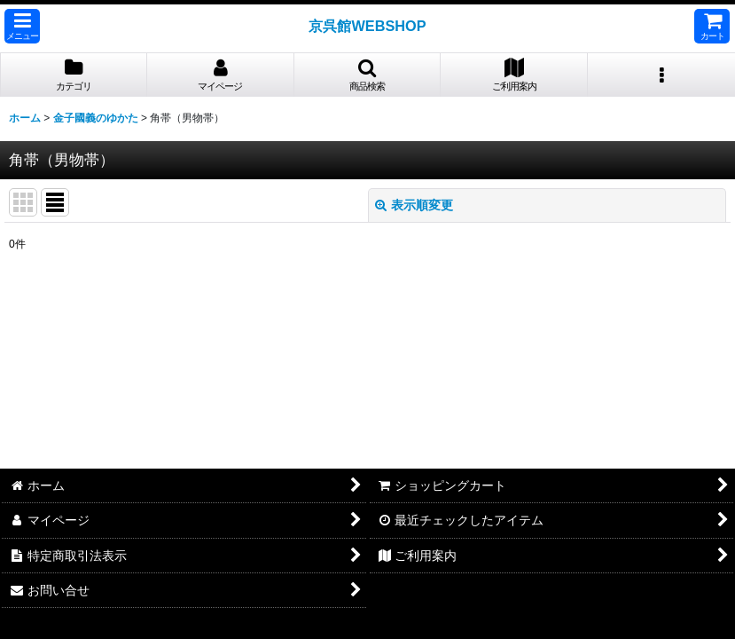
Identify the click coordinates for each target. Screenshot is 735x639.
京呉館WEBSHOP (367, 26)
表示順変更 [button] (414, 205)
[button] (22, 26)
